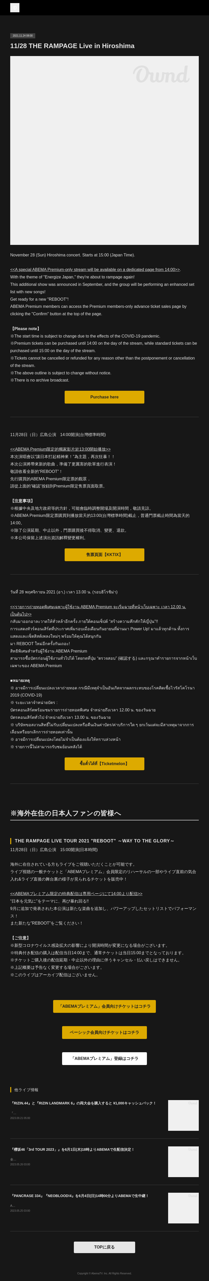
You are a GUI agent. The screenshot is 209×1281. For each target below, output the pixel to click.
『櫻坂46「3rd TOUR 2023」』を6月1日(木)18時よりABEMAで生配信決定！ (72, 1149)
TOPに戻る (104, 1247)
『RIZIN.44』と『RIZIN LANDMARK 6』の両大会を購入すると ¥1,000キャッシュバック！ (83, 1103)
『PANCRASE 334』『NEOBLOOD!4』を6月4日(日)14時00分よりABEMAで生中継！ (79, 1196)
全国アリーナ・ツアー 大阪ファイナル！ (38, 1159)
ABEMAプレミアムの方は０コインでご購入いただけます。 (50, 1206)
